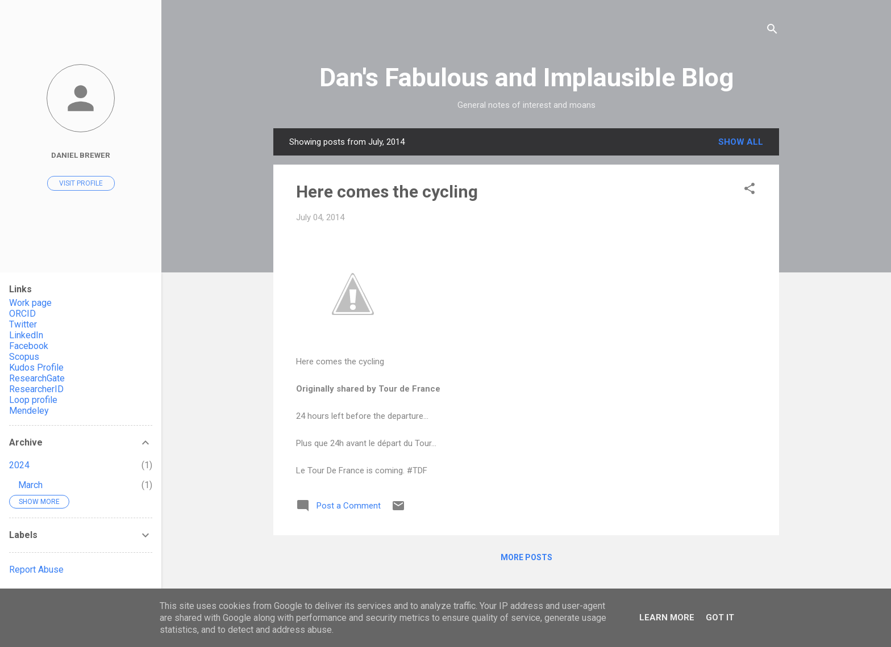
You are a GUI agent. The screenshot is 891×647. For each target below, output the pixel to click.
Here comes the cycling (387, 191)
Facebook (28, 346)
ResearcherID (36, 389)
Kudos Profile (36, 367)
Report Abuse (36, 569)
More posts (526, 557)
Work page (30, 302)
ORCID (22, 313)
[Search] (772, 31)
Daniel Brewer (80, 154)
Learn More (666, 617)
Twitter (23, 324)
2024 (19, 465)
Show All (740, 142)
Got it (720, 617)
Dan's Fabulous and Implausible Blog (526, 77)
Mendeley (29, 410)
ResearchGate (37, 378)
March (30, 485)
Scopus (24, 356)
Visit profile (81, 183)
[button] (749, 190)
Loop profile (33, 399)
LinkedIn (26, 335)
